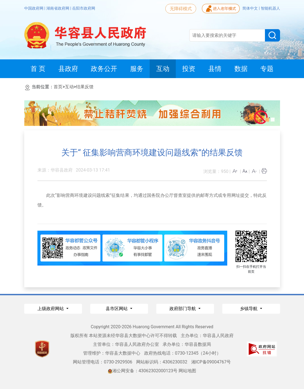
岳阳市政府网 (83, 8)
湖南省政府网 (58, 8)
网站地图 (187, 370)
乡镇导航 (249, 308)
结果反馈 (85, 86)
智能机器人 (270, 8)
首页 (58, 86)
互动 (69, 86)
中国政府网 (34, 8)
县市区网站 (117, 308)
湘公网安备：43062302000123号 (143, 370)
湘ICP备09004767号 (211, 362)
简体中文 (250, 8)
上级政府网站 (51, 308)
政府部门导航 (183, 308)
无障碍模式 (181, 8)
